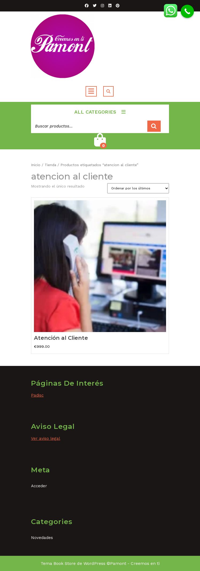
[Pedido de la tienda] (138, 188)
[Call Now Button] (187, 11)
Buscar (154, 126)
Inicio (35, 165)
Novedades (42, 537)
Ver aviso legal (45, 438)
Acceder (39, 486)
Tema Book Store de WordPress (73, 563)
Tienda (50, 165)
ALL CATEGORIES (100, 112)
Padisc (37, 395)
